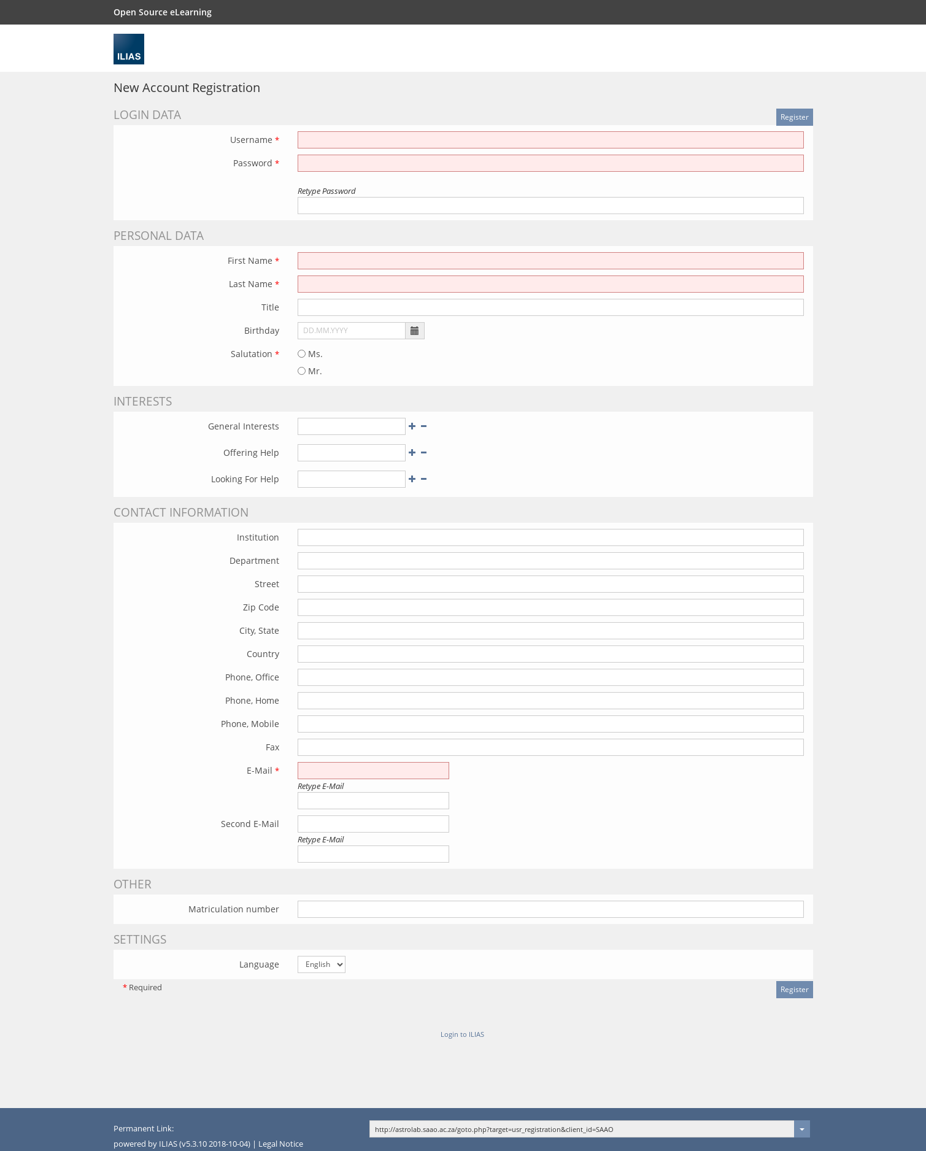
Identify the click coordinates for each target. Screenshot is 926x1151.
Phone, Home (252, 700)
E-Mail (263, 770)
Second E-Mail (250, 824)
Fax (272, 747)
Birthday (261, 330)
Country (263, 654)
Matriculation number (233, 909)
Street (267, 584)
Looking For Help (245, 479)
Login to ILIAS (462, 1034)
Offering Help (251, 452)
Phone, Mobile (250, 723)
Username (254, 139)
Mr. (310, 371)
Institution (258, 537)
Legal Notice (280, 1144)
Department (254, 560)
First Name (253, 260)
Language (259, 964)
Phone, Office (252, 677)
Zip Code (261, 607)
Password (256, 163)
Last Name (254, 284)
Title (270, 307)
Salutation (255, 354)
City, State (259, 630)
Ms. (310, 354)
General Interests (243, 426)
